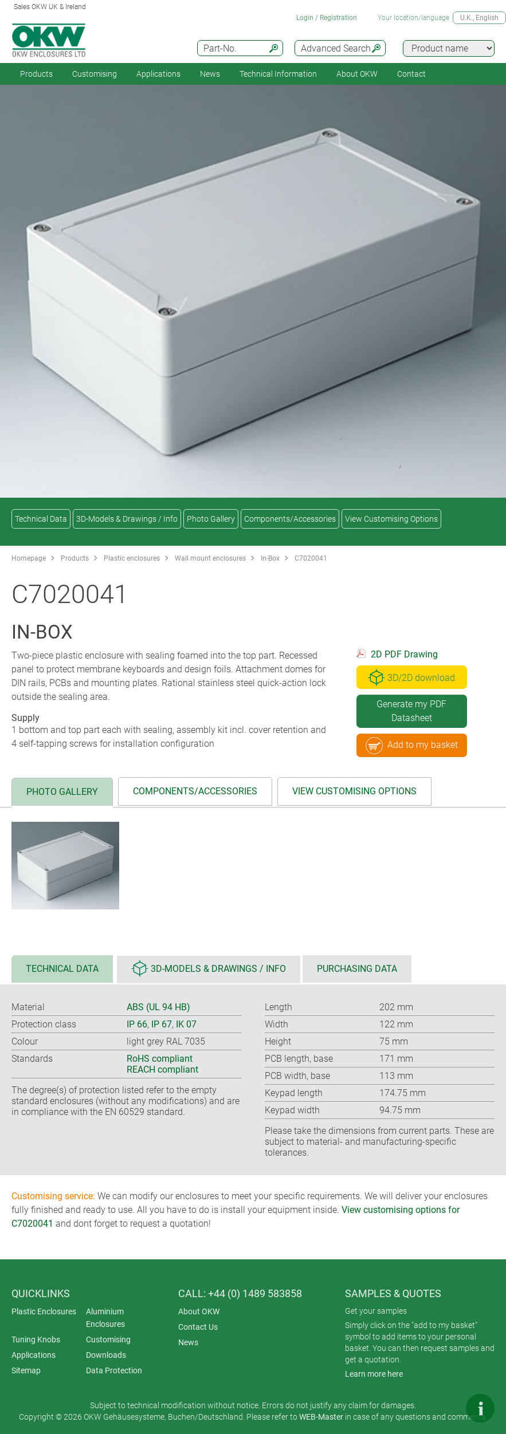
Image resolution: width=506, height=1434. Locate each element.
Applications (158, 73)
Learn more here (374, 1373)
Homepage (28, 558)
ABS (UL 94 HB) (158, 1007)
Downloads (106, 1355)
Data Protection (114, 1370)
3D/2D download (411, 677)
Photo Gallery (211, 518)
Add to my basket (412, 745)
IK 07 (186, 1024)
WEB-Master (321, 1416)
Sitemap (26, 1370)
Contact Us (198, 1326)
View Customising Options (391, 518)
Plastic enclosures (132, 558)
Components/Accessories (290, 518)
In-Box (270, 558)
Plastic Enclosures (43, 1311)
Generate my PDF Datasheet (411, 711)
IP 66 (137, 1024)
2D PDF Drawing (404, 654)
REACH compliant (162, 1069)
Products (36, 73)
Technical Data (41, 518)
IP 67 (161, 1024)
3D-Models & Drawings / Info (127, 518)
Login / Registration (326, 18)
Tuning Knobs (35, 1339)
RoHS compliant (160, 1058)
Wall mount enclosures (210, 558)
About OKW (198, 1311)
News (210, 73)
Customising (94, 73)
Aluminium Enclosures (105, 1318)
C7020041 (311, 558)
